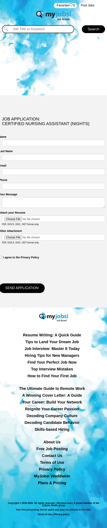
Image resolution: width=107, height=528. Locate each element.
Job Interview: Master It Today (52, 348)
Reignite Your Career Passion (52, 409)
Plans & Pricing (52, 483)
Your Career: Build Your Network (52, 402)
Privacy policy (62, 514)
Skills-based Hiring (52, 429)
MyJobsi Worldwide (52, 476)
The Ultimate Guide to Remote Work (52, 388)
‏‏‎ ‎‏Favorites (65, 5)
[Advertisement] (54, 62)
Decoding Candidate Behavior (52, 422)
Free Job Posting (52, 449)
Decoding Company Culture (52, 416)
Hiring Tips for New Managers (52, 355)
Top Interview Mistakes (52, 369)
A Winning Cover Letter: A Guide (52, 395)
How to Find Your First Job (52, 376)
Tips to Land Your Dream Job (52, 342)
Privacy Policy (52, 469)
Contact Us (52, 455)
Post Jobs (87, 5)
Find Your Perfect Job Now (52, 362)
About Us (52, 442)
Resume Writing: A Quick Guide (52, 335)
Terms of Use (52, 462)
